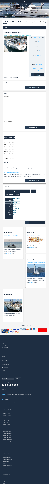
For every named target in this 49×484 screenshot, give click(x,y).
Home (46, 13)
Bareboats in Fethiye (6, 418)
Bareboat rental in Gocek (7, 457)
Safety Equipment (9, 194)
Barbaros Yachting (39, 22)
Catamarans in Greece (7, 443)
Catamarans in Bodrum (7, 431)
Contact (3, 356)
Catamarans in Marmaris (7, 433)
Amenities (8, 191)
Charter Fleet (4, 345)
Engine (21, 191)
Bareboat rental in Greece (7, 467)
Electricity (27, 191)
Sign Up (17, 378)
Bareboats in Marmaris (7, 415)
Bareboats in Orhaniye (7, 420)
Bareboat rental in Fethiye (7, 459)
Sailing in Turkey (5, 347)
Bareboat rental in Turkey (7, 465)
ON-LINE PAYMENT (43, 330)
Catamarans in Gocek (7, 435)
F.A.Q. (3, 352)
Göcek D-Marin (6, 96)
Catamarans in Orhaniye (7, 439)
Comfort (17, 194)
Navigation (15, 191)
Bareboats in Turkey (6, 422)
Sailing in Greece (5, 350)
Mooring (33, 191)
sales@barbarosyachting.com (11, 402)
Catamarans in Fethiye (7, 437)
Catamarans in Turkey (7, 441)
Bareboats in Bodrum (6, 413)
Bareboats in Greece (6, 424)
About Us (3, 354)
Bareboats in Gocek (6, 417)
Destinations (4, 349)
